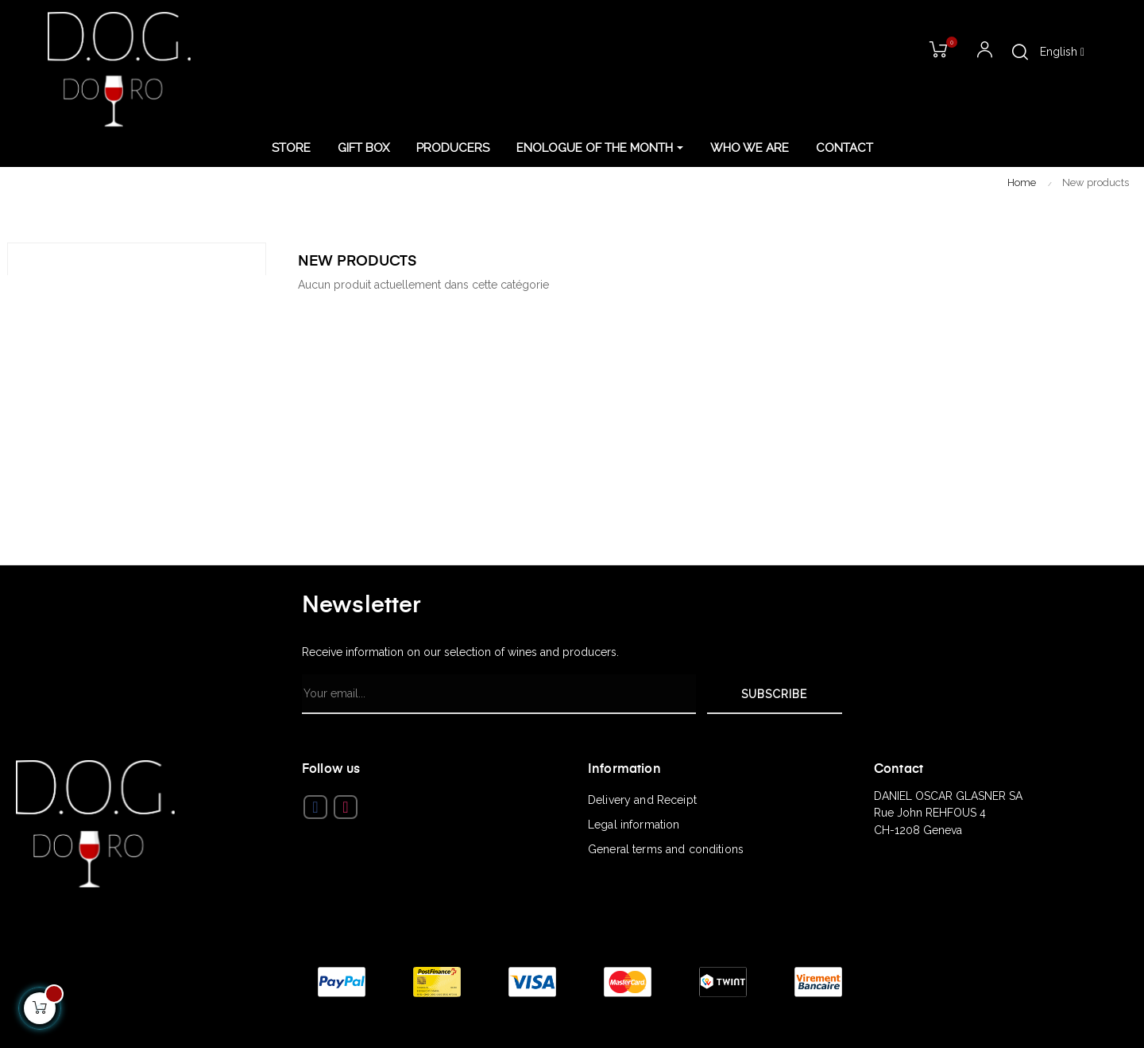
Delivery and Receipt (642, 800)
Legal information (633, 824)
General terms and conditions (666, 849)
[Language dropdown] (1062, 52)
